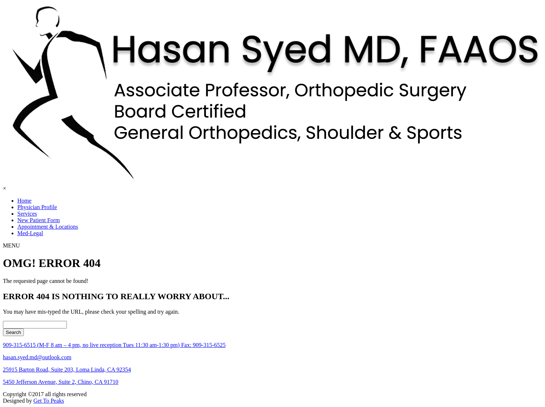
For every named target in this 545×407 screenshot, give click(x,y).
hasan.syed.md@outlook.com (37, 357)
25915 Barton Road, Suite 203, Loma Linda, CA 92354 (67, 369)
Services (27, 214)
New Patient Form (38, 220)
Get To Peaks (48, 401)
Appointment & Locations (47, 227)
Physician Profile (37, 207)
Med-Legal (30, 233)
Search (13, 332)
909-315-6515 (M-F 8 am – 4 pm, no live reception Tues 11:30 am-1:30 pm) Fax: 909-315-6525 (114, 345)
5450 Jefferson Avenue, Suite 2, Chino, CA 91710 (60, 382)
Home (24, 201)
